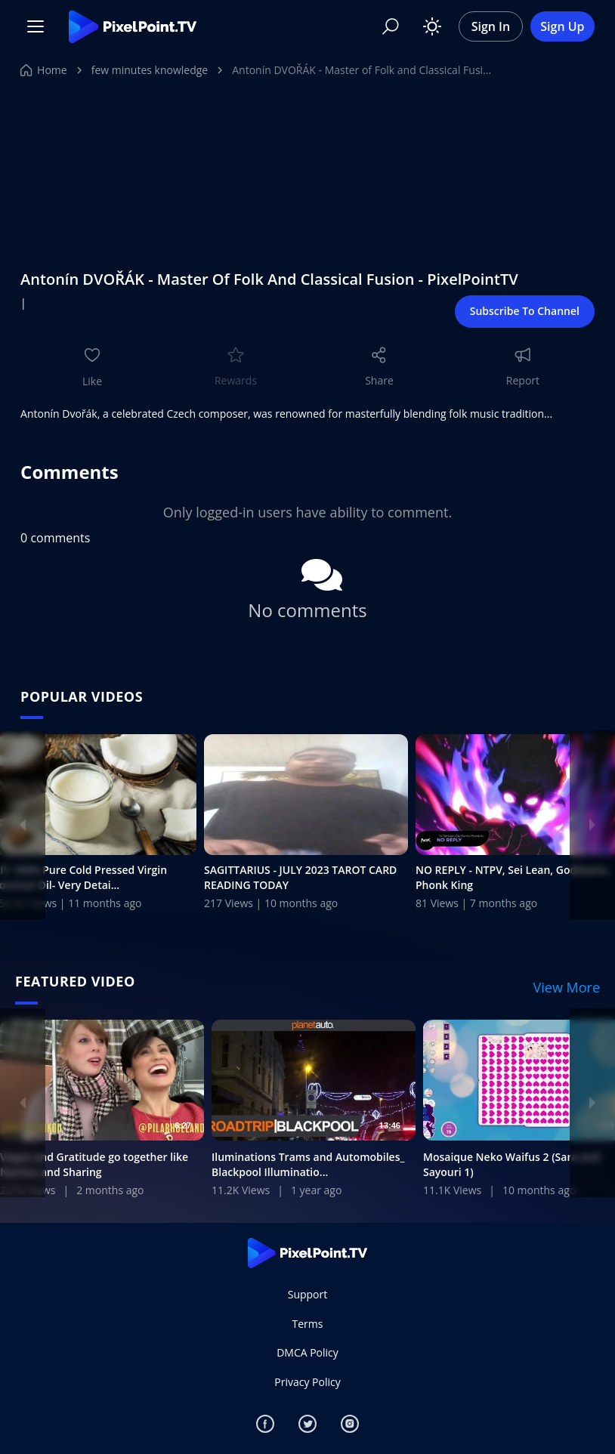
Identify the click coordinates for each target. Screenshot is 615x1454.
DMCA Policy (307, 1352)
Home (43, 70)
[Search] (390, 26)
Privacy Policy (307, 1382)
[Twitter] (307, 1424)
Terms (307, 1324)
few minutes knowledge (150, 70)
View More (567, 989)
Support (308, 1295)
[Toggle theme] (432, 26)
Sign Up (562, 26)
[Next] (592, 824)
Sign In (491, 26)
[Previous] (22, 824)
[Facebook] (265, 1424)
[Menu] (35, 26)
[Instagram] (350, 1424)
